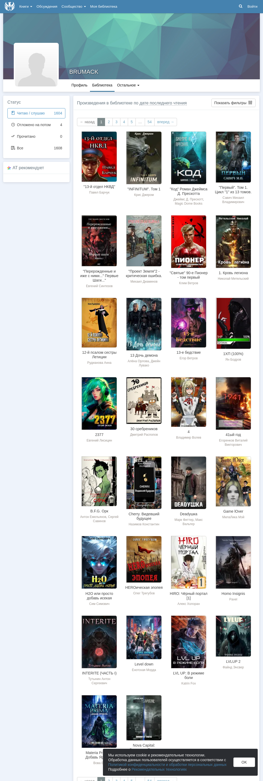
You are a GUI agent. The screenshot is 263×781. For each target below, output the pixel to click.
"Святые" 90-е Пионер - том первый (189, 275)
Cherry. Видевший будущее (144, 516)
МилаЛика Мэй (233, 517)
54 (150, 122)
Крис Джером (144, 195)
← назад (87, 122)
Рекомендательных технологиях (159, 769)
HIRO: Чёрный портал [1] (188, 595)
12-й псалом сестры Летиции (99, 354)
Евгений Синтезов (99, 286)
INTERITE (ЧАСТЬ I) (99, 673)
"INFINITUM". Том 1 (144, 189)
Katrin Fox (189, 683)
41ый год (233, 435)
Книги (25, 6)
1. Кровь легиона (233, 273)
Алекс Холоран (189, 604)
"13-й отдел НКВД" (99, 187)
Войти (252, 6)
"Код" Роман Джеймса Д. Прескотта (188, 191)
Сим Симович (99, 604)
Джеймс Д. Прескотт (188, 199)
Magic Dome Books (188, 203)
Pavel (233, 599)
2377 (99, 435)
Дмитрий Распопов (144, 435)
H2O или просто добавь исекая (99, 595)
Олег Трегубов (144, 593)
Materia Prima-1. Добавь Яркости (99, 755)
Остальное (128, 85)
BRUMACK (83, 71)
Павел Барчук (99, 192)
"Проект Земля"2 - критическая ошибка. (144, 273)
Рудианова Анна (99, 363)
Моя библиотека (103, 6)
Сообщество (74, 6)
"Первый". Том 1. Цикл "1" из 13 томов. (233, 189)
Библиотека (102, 85)
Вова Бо (99, 763)
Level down (144, 664)
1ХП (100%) (233, 354)
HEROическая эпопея (144, 587)
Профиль (79, 85)
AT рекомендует (28, 168)
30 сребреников (144, 429)
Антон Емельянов (93, 517)
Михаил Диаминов (143, 281)
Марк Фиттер (183, 520)
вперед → (165, 122)
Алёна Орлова (138, 361)
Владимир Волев (188, 437)
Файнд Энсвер (233, 667)
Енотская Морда (144, 670)
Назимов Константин (144, 524)
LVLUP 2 (233, 661)
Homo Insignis (233, 593)
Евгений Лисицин (99, 440)
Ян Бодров (233, 359)
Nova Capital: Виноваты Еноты (144, 747)
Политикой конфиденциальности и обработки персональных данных (167, 764)
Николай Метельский (233, 279)
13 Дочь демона (144, 355)
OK (244, 762)
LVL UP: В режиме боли (188, 675)
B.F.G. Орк (99, 511)
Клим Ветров (188, 283)
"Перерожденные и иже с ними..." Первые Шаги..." (99, 275)
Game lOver (233, 511)
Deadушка (188, 514)
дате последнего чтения (163, 103)
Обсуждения (47, 6)
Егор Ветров (189, 358)
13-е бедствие (188, 352)
